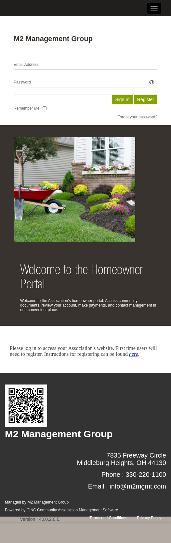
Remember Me (26, 108)
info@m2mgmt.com (138, 486)
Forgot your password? (137, 117)
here (133, 354)
